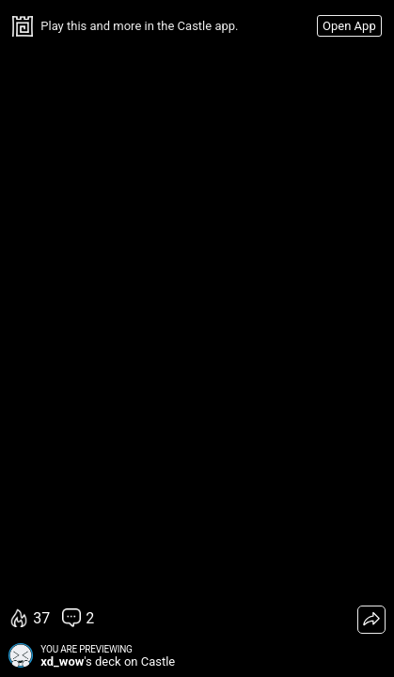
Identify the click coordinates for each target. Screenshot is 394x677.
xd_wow (62, 661)
